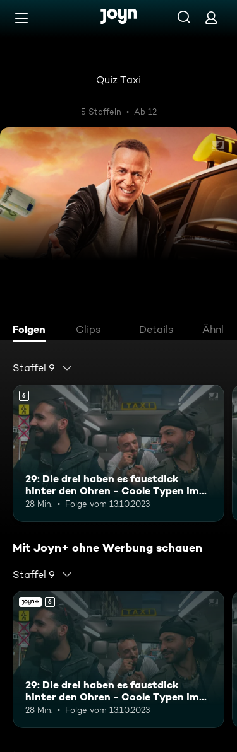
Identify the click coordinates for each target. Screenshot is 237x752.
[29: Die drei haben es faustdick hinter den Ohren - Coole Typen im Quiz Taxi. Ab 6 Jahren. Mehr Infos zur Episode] (118, 453)
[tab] (32, 331)
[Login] (211, 17)
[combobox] (42, 368)
